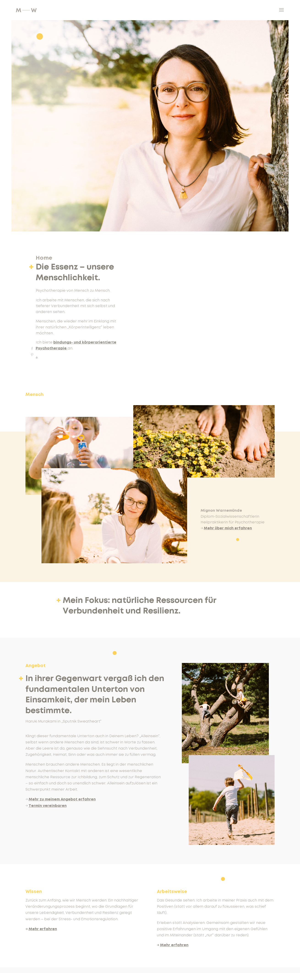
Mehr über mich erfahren (228, 528)
